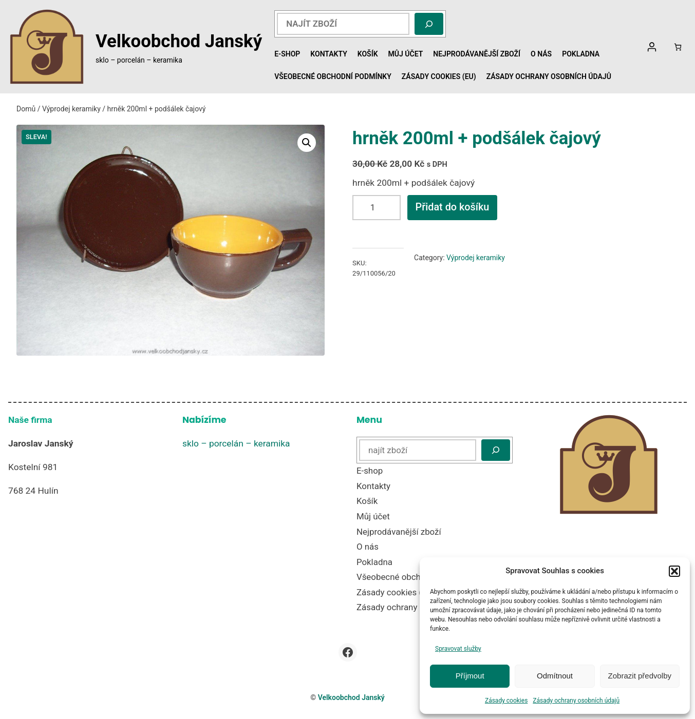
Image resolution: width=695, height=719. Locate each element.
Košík (368, 54)
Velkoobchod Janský (179, 41)
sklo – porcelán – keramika (236, 443)
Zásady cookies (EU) (439, 76)
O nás (541, 54)
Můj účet (405, 54)
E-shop (287, 54)
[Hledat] (429, 23)
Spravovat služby (458, 648)
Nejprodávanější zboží (476, 54)
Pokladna (580, 54)
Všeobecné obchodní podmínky (332, 76)
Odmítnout (555, 675)
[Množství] (376, 207)
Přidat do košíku (453, 207)
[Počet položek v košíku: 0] (678, 47)
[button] (674, 571)
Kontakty (328, 54)
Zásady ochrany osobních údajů (576, 700)
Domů (25, 109)
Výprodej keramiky (71, 109)
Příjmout (470, 675)
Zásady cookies (506, 700)
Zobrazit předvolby (639, 675)
